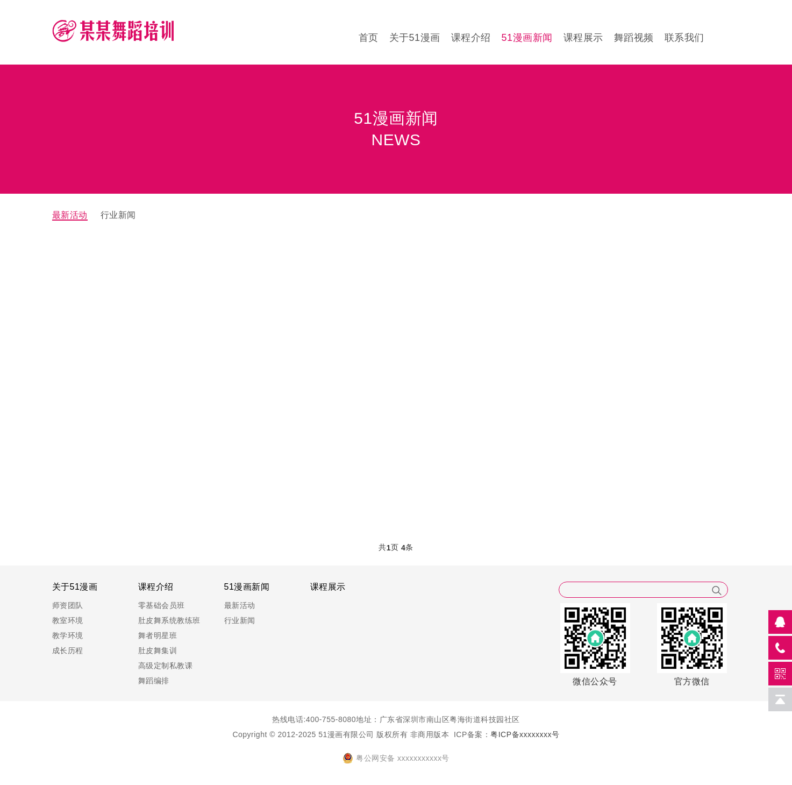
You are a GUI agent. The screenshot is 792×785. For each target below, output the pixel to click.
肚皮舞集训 (157, 650)
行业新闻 (118, 215)
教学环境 (67, 635)
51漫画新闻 (527, 37)
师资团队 (67, 605)
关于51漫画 (414, 37)
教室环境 (67, 620)
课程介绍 (471, 37)
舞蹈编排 (153, 680)
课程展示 (583, 37)
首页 (369, 37)
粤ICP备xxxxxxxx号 (524, 734)
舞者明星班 (157, 635)
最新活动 (70, 215)
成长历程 (67, 650)
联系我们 (684, 37)
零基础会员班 (161, 605)
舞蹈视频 (634, 37)
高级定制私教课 (165, 665)
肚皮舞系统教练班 (169, 620)
